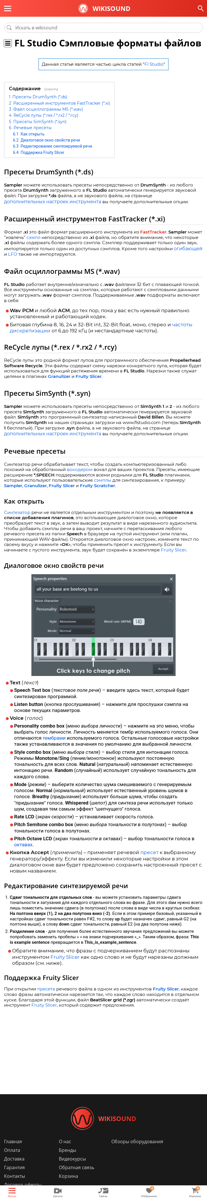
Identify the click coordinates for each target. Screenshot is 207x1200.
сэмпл (33, 237)
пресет (149, 852)
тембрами (54, 738)
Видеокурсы (72, 1159)
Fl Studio (153, 64)
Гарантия (14, 1167)
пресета (46, 989)
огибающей (188, 248)
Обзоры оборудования (137, 1141)
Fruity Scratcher (97, 485)
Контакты (14, 1176)
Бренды (67, 1150)
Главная (13, 1141)
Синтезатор (17, 512)
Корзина (68, 1176)
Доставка (14, 1159)
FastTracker (153, 232)
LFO (12, 254)
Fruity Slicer (88, 376)
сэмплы (102, 480)
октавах (23, 844)
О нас (65, 1141)
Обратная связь (76, 1167)
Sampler (13, 485)
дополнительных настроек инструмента (52, 201)
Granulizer (59, 376)
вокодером (80, 469)
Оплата (12, 1150)
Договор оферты (23, 1185)
